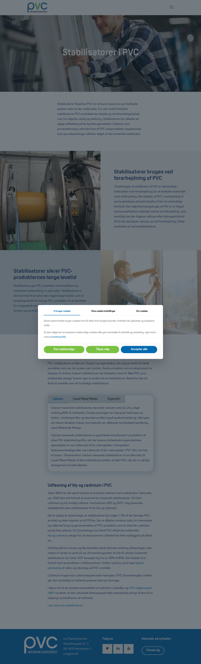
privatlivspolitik (58, 337)
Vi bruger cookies (62, 311)
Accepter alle (139, 349)
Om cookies (142, 311)
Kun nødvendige (64, 349)
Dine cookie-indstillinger (103, 311)
